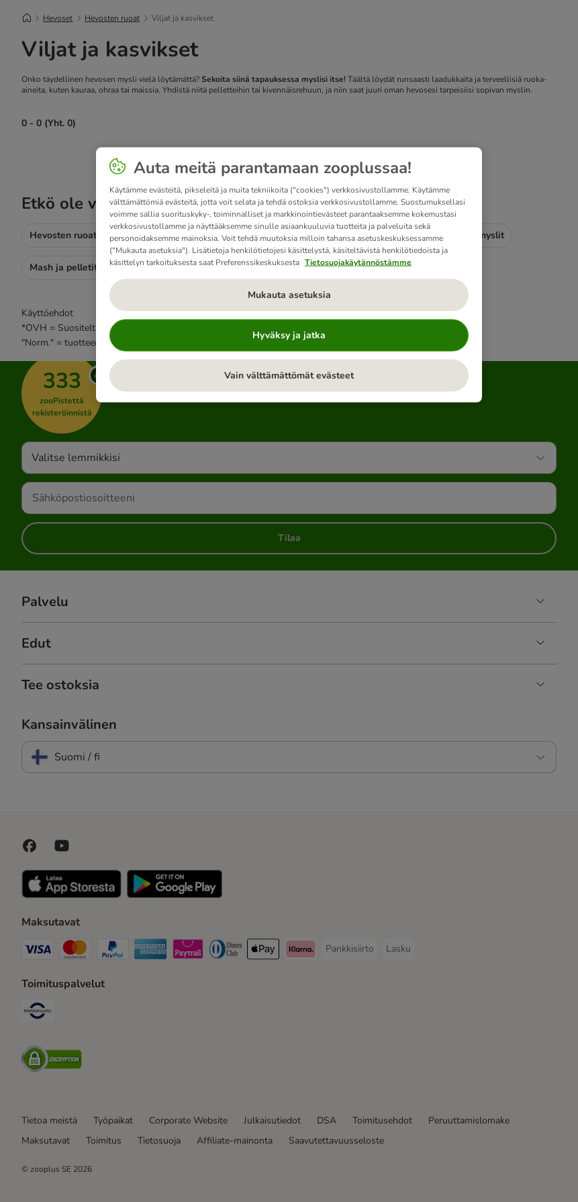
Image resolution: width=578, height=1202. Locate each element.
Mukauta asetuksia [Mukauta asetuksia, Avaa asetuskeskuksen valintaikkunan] (289, 294)
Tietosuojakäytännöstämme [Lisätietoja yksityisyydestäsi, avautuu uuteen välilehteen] (358, 261)
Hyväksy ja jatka (289, 334)
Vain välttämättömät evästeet (289, 374)
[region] (289, 274)
